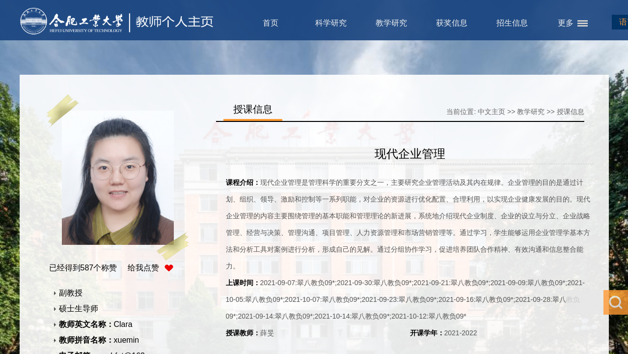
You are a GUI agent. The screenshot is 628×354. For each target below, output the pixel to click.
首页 (270, 23)
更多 (565, 23)
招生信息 (512, 23)
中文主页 (491, 112)
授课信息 (570, 112)
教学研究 (391, 23)
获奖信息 (451, 23)
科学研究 (331, 23)
